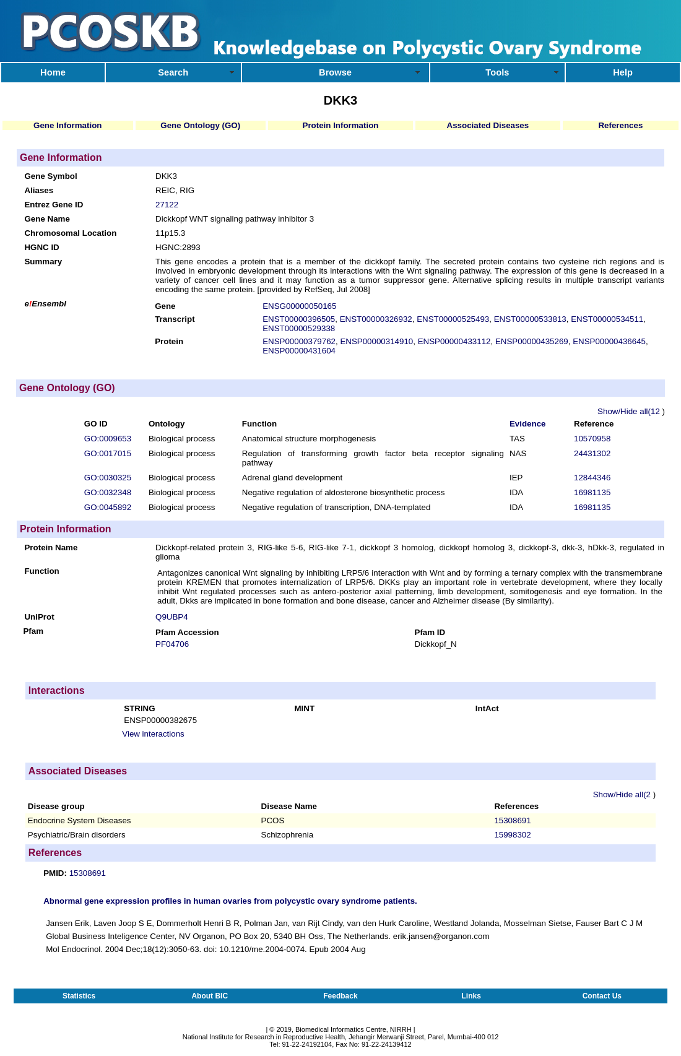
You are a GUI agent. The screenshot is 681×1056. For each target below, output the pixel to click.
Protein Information (341, 125)
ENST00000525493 (453, 319)
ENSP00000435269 (531, 341)
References (620, 125)
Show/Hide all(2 (623, 794)
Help (623, 72)
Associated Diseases (488, 125)
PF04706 (172, 644)
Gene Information (67, 125)
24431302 (592, 453)
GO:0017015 (107, 453)
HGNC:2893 (178, 247)
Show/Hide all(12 (629, 411)
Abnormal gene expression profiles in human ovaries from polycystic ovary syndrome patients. (230, 901)
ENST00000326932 (376, 319)
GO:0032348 (107, 492)
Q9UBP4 (171, 616)
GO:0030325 (107, 477)
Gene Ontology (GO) (200, 125)
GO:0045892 (107, 507)
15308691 (512, 820)
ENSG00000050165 (299, 306)
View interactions (153, 733)
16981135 (592, 492)
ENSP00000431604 (299, 350)
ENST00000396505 (298, 319)
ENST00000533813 (530, 319)
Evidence (528, 423)
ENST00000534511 (607, 319)
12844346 (592, 477)
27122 (166, 204)
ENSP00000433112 (454, 341)
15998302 (512, 834)
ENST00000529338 (298, 328)
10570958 (592, 438)
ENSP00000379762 (299, 341)
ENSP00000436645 (609, 341)
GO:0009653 (107, 438)
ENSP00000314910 (376, 341)
